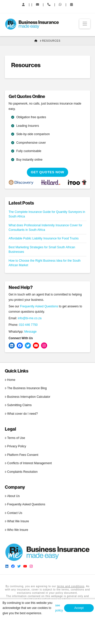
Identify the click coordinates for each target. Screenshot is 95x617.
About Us (12, 496)
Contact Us (13, 513)
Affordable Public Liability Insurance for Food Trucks (44, 238)
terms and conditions (70, 586)
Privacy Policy (15, 446)
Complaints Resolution (21, 472)
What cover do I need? (21, 413)
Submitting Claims (18, 405)
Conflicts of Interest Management (28, 463)
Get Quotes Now (47, 172)
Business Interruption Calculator (27, 397)
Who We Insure (16, 530)
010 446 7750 (28, 325)
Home (10, 380)
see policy (59, 608)
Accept (79, 608)
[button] (84, 24)
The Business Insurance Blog (26, 388)
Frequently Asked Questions (39, 306)
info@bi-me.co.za (30, 318)
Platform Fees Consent (21, 455)
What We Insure (17, 521)
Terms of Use (15, 438)
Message (30, 331)
